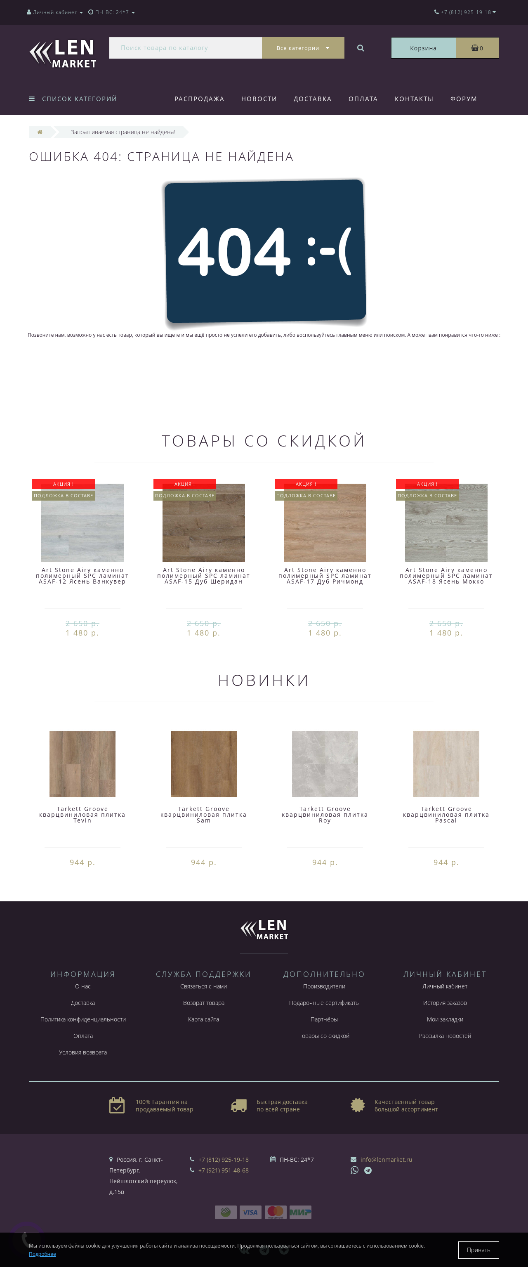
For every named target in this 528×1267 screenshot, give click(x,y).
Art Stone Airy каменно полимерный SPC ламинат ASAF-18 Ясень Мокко (446, 575)
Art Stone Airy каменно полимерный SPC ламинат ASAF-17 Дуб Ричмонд (325, 575)
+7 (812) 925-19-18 (223, 1159)
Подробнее (42, 1254)
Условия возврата (83, 1052)
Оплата (367, 99)
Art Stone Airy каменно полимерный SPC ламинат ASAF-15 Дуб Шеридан (203, 575)
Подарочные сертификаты (324, 1003)
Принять (478, 1250)
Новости (260, 99)
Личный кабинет (444, 986)
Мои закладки (445, 1019)
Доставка (315, 99)
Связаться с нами (203, 986)
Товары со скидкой (324, 1036)
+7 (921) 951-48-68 (223, 1170)
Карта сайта (203, 1019)
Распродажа (199, 99)
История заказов (445, 1003)
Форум (470, 99)
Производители (324, 986)
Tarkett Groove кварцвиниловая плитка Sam (203, 814)
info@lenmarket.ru (386, 1159)
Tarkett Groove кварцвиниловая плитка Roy (325, 814)
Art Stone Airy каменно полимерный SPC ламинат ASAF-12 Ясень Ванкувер (82, 575)
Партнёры (324, 1019)
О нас (83, 986)
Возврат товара (203, 1003)
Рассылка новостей (445, 1036)
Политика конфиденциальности (83, 1019)
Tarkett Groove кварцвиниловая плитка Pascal (446, 814)
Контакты (419, 99)
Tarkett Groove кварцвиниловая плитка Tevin (82, 814)
